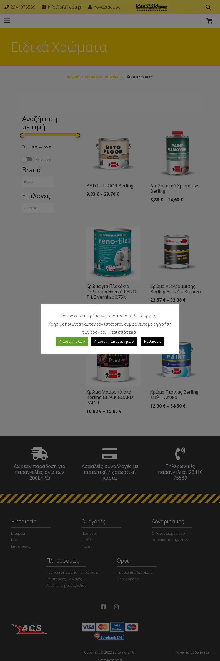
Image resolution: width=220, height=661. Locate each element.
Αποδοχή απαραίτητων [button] (114, 341)
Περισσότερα (122, 332)
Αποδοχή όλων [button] (72, 341)
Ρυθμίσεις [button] (152, 341)
